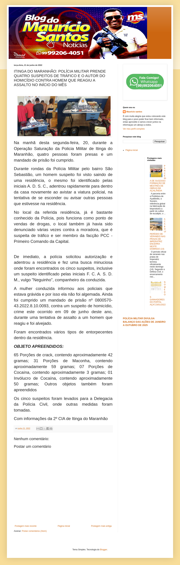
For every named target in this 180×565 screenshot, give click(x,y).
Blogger (103, 549)
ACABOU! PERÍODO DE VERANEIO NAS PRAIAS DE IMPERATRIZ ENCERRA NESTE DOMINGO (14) (158, 234)
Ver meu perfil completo (134, 129)
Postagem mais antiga (101, 526)
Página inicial (64, 526)
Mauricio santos (134, 112)
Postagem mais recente (26, 526)
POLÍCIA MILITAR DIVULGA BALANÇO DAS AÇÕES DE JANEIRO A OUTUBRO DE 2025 (144, 321)
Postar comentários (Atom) (34, 531)
